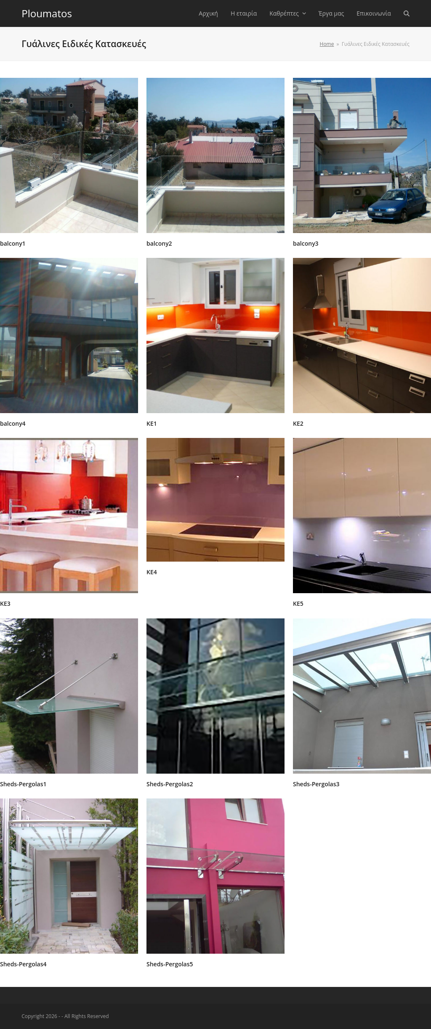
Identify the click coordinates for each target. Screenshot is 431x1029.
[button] (406, 13)
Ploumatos (46, 13)
